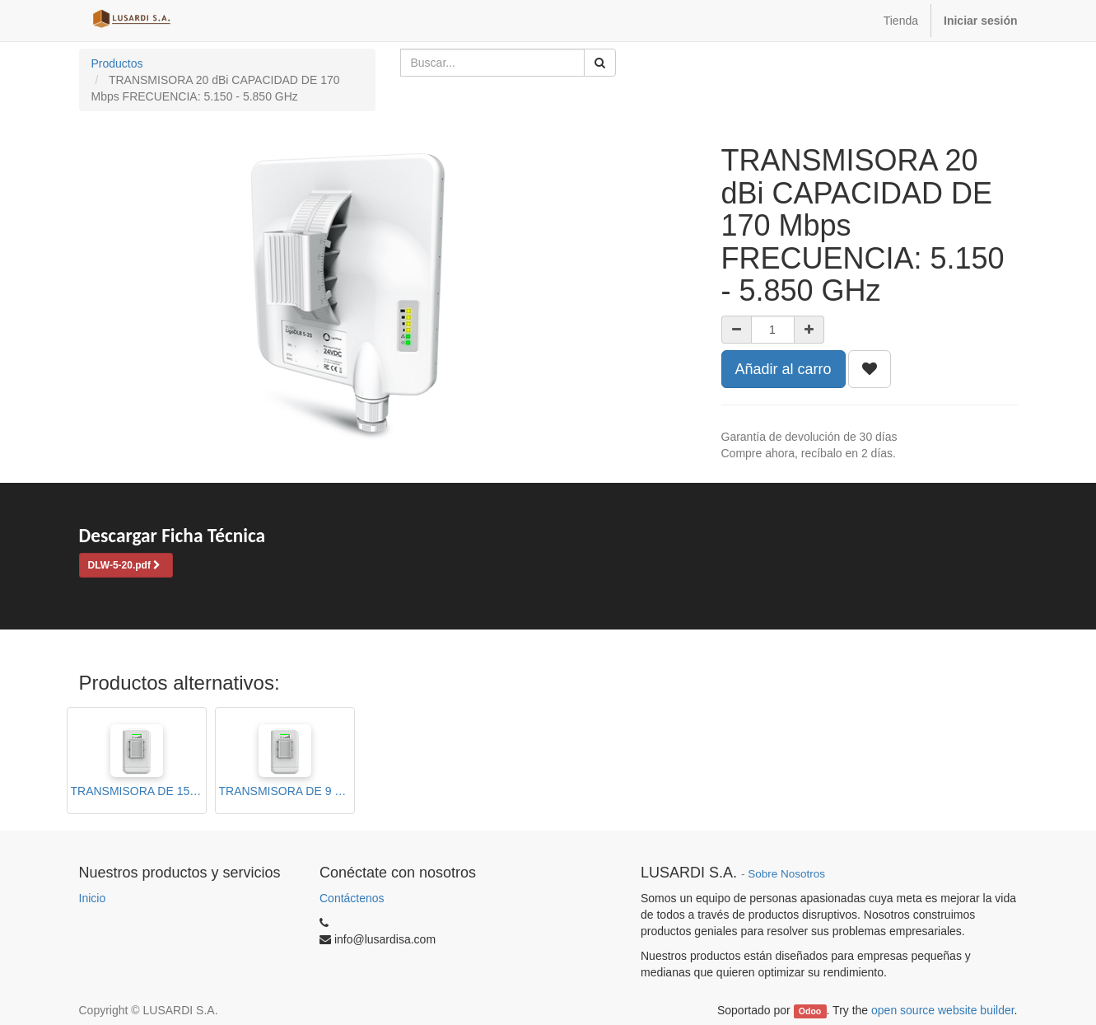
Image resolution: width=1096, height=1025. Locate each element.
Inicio (92, 898)
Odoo (810, 1011)
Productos (117, 63)
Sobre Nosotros (786, 874)
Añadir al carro (783, 369)
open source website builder (942, 1010)
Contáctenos (352, 898)
